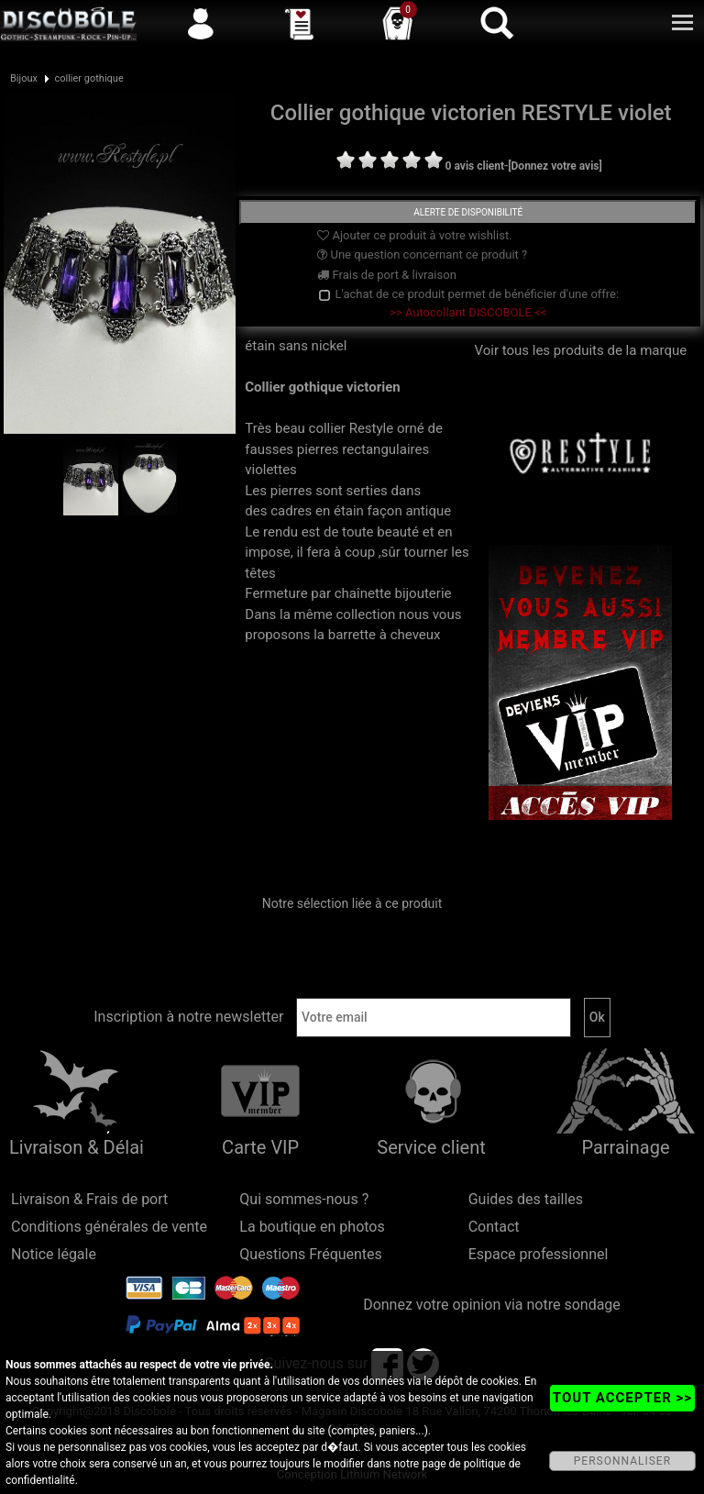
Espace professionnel (538, 1254)
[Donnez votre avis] (555, 166)
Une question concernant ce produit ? (422, 254)
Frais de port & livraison (386, 275)
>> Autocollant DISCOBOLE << (468, 312)
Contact (494, 1226)
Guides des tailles (525, 1199)
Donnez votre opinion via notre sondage (492, 1304)
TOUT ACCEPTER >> (622, 1397)
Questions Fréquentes (310, 1254)
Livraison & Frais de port (89, 1199)
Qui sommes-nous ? (303, 1199)
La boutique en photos (311, 1226)
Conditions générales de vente (109, 1226)
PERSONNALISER (622, 1461)
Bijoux (24, 78)
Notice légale (53, 1254)
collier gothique (88, 78)
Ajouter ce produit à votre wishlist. (414, 235)
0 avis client (475, 166)
